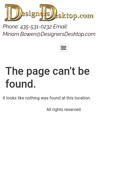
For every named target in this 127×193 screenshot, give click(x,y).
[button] (63, 47)
